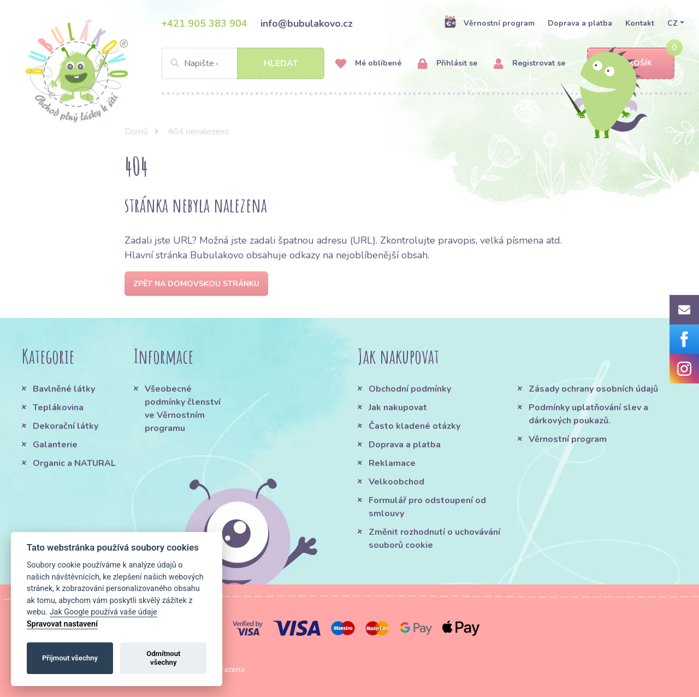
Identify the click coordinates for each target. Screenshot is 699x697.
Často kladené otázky (414, 426)
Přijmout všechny (70, 658)
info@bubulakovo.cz (306, 23)
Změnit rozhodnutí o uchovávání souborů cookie (434, 538)
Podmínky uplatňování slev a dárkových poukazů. (588, 414)
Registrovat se (529, 63)
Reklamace (392, 463)
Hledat (281, 63)
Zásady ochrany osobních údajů (593, 389)
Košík (630, 63)
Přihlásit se (447, 63)
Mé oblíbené (368, 63)
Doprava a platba (580, 23)
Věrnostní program (489, 22)
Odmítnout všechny (163, 657)
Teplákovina (58, 407)
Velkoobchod (396, 482)
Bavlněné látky (64, 389)
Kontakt (639, 23)
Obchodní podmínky (410, 389)
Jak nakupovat (398, 407)
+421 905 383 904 (204, 23)
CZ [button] (672, 23)
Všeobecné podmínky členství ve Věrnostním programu (183, 408)
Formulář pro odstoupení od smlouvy (427, 506)
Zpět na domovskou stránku (196, 284)
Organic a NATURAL (74, 463)
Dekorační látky (65, 426)
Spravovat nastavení (62, 624)
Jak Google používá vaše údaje (103, 612)
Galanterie (55, 445)
